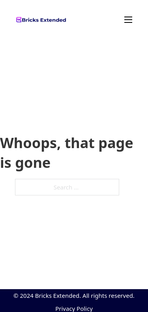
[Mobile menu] (99, 20)
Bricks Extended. (58, 295)
